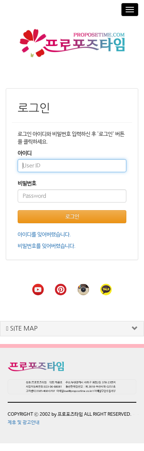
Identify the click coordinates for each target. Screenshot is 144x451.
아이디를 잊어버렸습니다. (44, 235)
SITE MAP (22, 328)
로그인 (72, 217)
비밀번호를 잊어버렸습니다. (47, 246)
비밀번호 (27, 184)
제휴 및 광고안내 (24, 422)
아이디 (24, 153)
